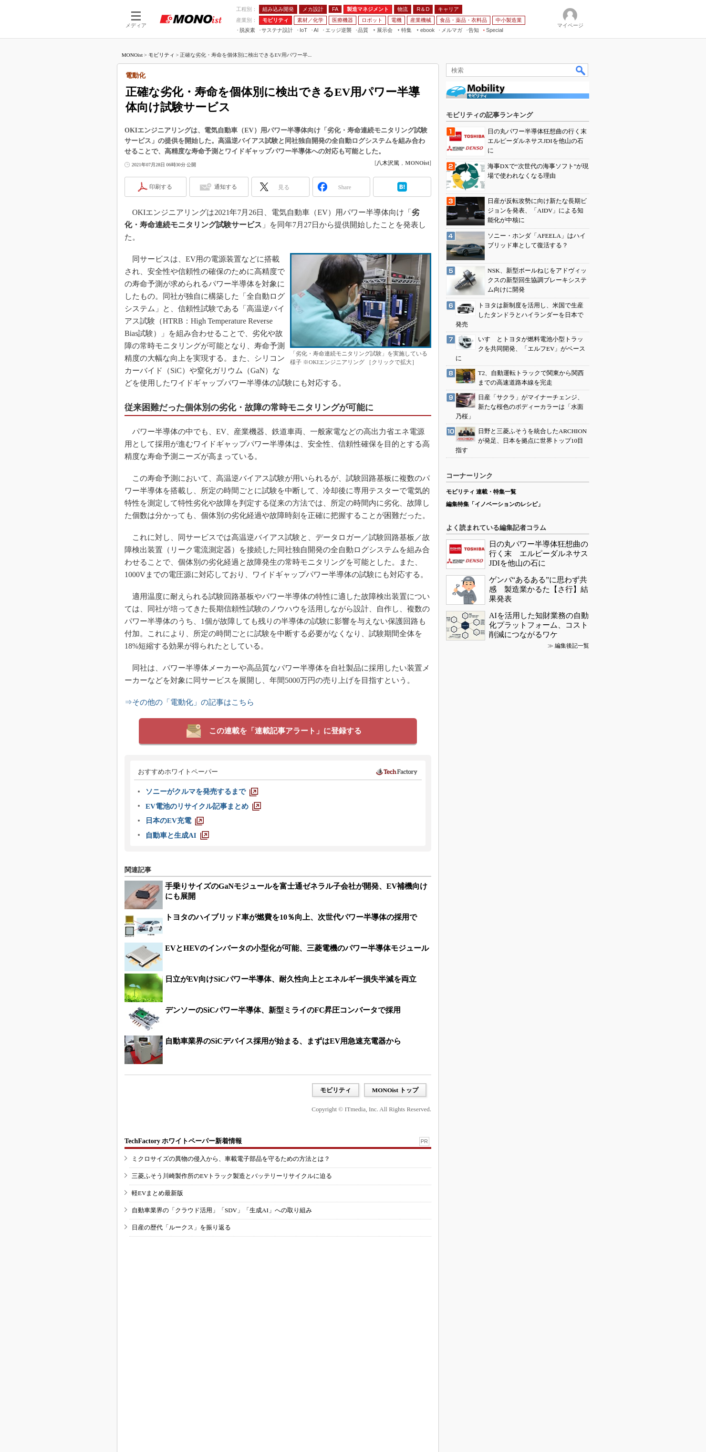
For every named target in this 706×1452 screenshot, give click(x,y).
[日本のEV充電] (174, 820)
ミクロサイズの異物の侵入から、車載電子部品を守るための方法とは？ (231, 1158)
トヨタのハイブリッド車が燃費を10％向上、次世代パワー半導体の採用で (291, 917)
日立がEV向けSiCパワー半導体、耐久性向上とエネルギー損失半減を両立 (290, 979)
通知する (225, 186)
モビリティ (161, 55)
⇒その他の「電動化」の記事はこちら (189, 702)
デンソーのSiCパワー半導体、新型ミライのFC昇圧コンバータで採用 (283, 1010)
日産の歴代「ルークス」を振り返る (181, 1227)
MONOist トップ (395, 1090)
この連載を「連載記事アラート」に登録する (285, 731)
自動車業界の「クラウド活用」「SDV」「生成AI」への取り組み (222, 1210)
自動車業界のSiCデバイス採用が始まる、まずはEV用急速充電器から (283, 1041)
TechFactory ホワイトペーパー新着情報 (183, 1141)
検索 (581, 70)
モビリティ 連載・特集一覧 (481, 491)
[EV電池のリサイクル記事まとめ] (203, 806)
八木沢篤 (387, 163)
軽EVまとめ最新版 (157, 1193)
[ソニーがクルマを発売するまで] (201, 791)
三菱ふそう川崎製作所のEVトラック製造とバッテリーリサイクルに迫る (232, 1175)
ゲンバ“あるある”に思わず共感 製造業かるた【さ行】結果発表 (538, 589)
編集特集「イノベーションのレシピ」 (494, 504)
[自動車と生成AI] (177, 835)
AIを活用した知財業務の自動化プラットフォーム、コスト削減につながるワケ (539, 625)
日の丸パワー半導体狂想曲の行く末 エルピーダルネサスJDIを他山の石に (538, 553)
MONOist (132, 55)
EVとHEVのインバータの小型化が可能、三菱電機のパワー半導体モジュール (297, 948)
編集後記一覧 (572, 645)
